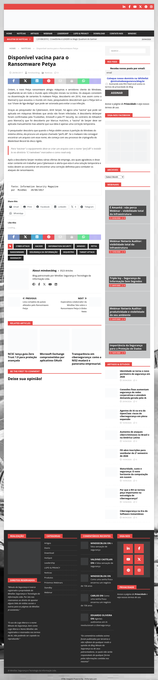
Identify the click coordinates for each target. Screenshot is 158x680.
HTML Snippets (67, 678)
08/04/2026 (126, 517)
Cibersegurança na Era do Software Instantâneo (134, 512)
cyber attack (23, 246)
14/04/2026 (126, 459)
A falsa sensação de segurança (102, 546)
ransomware (17, 251)
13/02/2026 (116, 251)
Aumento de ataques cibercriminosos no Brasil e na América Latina (134, 434)
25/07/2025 (116, 319)
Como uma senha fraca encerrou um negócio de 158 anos (96, 582)
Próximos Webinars (53, 582)
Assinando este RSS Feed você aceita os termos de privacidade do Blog (125, 85)
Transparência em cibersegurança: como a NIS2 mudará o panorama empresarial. (86, 358)
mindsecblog (34, 72)
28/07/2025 (116, 285)
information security (59, 246)
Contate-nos (116, 33)
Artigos (35, 33)
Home (9, 33)
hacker (39, 246)
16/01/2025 (116, 352)
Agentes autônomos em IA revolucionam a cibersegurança (95, 621)
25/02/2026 (116, 218)
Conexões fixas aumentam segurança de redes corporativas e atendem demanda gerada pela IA (134, 393)
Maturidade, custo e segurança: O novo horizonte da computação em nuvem (134, 472)
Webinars (113, 184)
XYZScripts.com (91, 678)
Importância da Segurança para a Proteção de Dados (126, 346)
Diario (47, 547)
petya (94, 246)
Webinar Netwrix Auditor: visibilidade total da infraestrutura (126, 244)
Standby (48, 587)
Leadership (63, 33)
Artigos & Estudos (118, 363)
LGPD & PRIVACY (81, 33)
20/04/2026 (126, 380)
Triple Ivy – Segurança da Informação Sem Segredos (126, 279)
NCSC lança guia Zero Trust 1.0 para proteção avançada (22, 357)
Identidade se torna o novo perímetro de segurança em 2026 (135, 373)
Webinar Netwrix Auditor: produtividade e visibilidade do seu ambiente (127, 311)
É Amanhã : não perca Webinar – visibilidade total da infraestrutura (127, 210)
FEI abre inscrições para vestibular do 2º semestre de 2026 (134, 452)
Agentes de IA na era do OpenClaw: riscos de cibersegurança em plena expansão (133, 414)
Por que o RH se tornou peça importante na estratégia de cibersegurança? (132, 494)
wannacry (15, 257)
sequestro (68, 251)
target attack (87, 251)
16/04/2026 (126, 422)
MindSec (132, 33)
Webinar (48, 33)
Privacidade (130, 103)
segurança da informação (43, 251)
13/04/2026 (126, 501)
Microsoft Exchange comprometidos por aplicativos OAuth (52, 357)
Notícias (21, 33)
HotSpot (48, 557)
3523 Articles (66, 270)
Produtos (48, 577)
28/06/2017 (17, 72)
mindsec (81, 246)
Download (99, 33)
